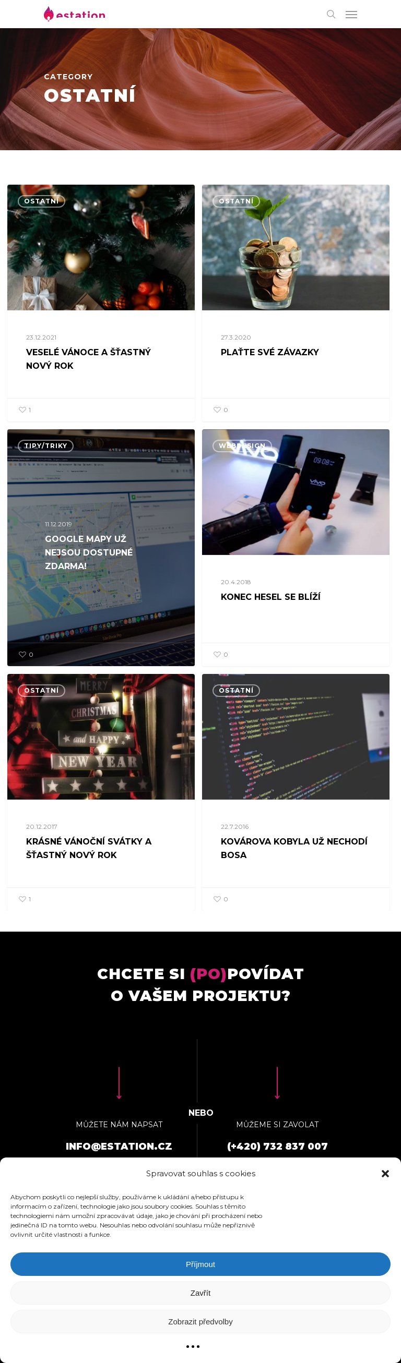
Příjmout (200, 1264)
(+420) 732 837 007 (277, 1146)
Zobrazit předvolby (200, 1321)
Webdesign (242, 483)
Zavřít (200, 1292)
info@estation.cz (119, 1146)
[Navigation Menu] (351, 14)
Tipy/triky (45, 479)
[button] (385, 1173)
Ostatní (41, 201)
